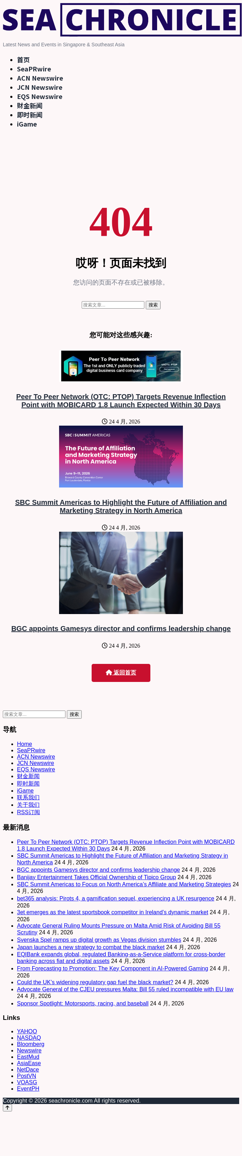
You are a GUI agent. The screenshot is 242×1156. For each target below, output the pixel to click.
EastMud (28, 1057)
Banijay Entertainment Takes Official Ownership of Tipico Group (96, 877)
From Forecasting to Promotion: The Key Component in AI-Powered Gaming (112, 968)
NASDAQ (29, 1038)
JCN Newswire (39, 87)
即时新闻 (29, 114)
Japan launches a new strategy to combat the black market (91, 947)
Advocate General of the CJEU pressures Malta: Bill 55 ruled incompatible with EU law (125, 989)
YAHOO (27, 1031)
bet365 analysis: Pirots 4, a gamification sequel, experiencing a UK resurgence (115, 898)
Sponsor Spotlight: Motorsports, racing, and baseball (83, 1003)
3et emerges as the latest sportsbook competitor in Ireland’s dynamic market (112, 912)
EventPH (28, 1089)
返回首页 (121, 673)
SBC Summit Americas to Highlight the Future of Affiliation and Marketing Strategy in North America (121, 506)
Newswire (29, 1050)
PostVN (26, 1076)
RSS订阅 (28, 812)
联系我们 (28, 797)
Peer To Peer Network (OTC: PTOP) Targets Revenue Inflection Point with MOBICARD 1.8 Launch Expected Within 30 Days (121, 401)
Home (24, 744)
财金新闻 (29, 105)
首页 (23, 59)
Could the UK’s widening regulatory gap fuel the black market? (95, 982)
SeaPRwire (34, 68)
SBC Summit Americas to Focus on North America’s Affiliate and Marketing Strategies (124, 884)
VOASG (27, 1082)
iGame (27, 123)
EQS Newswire (39, 96)
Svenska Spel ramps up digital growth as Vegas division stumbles (99, 940)
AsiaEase (29, 1063)
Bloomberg (30, 1044)
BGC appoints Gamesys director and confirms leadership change (121, 628)
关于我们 (28, 805)
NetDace (28, 1070)
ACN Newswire (40, 77)
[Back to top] (7, 1107)
